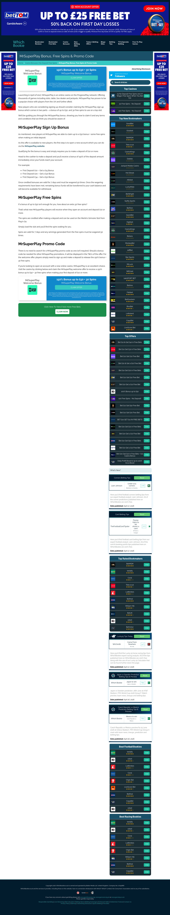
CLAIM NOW (62, 312)
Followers (132, 75)
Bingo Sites (103, 43)
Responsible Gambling (46, 902)
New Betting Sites (77, 44)
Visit (146, 96)
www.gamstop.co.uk (117, 897)
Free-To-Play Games (137, 43)
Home (20, 63)
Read (142, 478)
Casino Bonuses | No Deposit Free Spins (41, 63)
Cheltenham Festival (116, 902)
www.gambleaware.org (87, 897)
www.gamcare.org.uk (102, 897)
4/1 (143, 644)
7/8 (142, 486)
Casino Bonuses (66, 43)
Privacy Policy (65, 903)
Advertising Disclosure (141, 69)
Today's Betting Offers (92, 43)
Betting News (79, 902)
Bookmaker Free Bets (53, 43)
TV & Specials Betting (123, 43)
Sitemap (73, 903)
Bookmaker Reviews (39, 43)
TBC (142, 683)
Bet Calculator (69, 902)
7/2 (144, 526)
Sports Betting (97, 903)
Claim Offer (76, 78)
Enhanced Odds (103, 902)
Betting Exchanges (91, 902)
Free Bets (106, 903)
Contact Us (127, 902)
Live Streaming (59, 902)
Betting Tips (112, 43)
